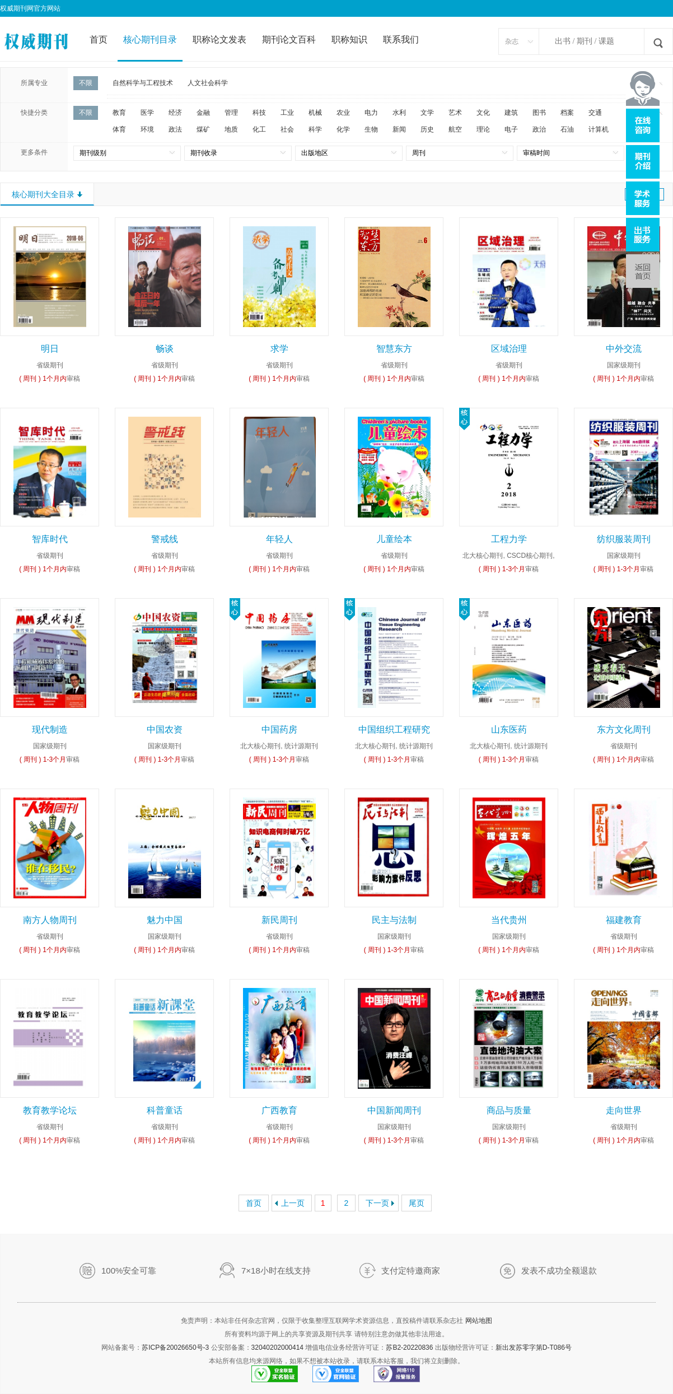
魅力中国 (165, 920)
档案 (567, 112)
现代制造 (50, 729)
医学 (147, 112)
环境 (147, 129)
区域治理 (509, 348)
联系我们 (401, 39)
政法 (175, 129)
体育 (119, 129)
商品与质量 (509, 1110)
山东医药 (509, 729)
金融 (203, 112)
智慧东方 (394, 348)
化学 (343, 129)
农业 (343, 112)
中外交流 (624, 348)
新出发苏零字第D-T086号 (534, 1347)
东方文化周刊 (624, 729)
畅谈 (165, 348)
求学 (279, 348)
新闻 (399, 129)
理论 (483, 129)
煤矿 (203, 129)
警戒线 (164, 539)
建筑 (511, 112)
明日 (50, 348)
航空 (455, 129)
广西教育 (279, 1110)
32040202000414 (277, 1347)
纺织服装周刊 (624, 539)
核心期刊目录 (150, 39)
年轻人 (279, 539)
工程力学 (509, 539)
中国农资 (165, 729)
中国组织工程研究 (394, 729)
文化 (483, 112)
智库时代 (50, 539)
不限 (85, 83)
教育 (119, 112)
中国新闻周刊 (394, 1110)
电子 (511, 129)
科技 (259, 112)
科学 (315, 129)
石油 (567, 129)
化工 (259, 129)
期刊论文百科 (289, 39)
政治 (539, 129)
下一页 (377, 1203)
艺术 (455, 112)
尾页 (416, 1203)
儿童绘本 (394, 539)
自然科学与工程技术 (143, 83)
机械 (315, 112)
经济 (175, 112)
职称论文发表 (219, 39)
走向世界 (624, 1110)
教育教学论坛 (50, 1110)
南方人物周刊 (50, 920)
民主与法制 (394, 920)
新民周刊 (279, 920)
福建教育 (624, 920)
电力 (371, 112)
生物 (371, 129)
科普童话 (165, 1110)
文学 (427, 112)
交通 (595, 112)
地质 (231, 129)
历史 (427, 129)
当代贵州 (509, 920)
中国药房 (279, 729)
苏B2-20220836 (409, 1347)
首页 (99, 39)
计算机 (598, 129)
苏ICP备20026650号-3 (175, 1347)
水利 (399, 112)
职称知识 (349, 39)
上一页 (293, 1203)
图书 (539, 112)
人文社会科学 (208, 83)
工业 (287, 112)
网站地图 (478, 1321)
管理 (231, 112)
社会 (287, 129)
